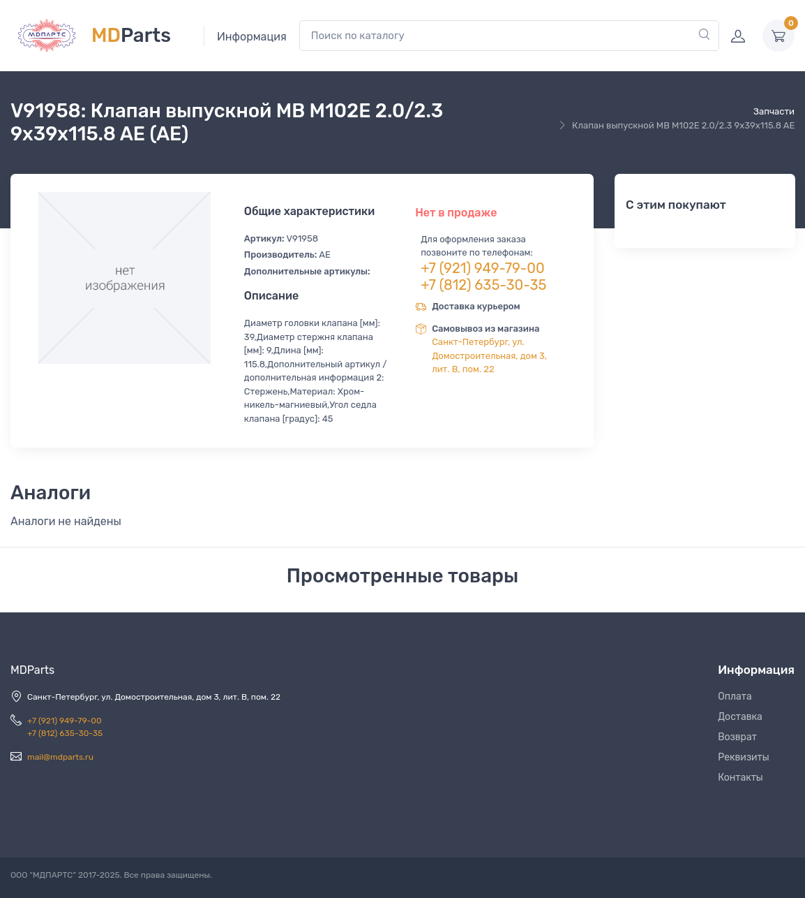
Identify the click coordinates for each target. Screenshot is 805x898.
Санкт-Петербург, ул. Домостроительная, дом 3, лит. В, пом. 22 (489, 355)
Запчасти (774, 111)
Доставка (740, 717)
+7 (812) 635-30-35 (483, 285)
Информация (252, 36)
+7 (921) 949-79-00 (483, 268)
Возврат (737, 737)
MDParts (32, 670)
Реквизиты (743, 757)
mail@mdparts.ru (60, 757)
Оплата (735, 696)
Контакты (740, 777)
